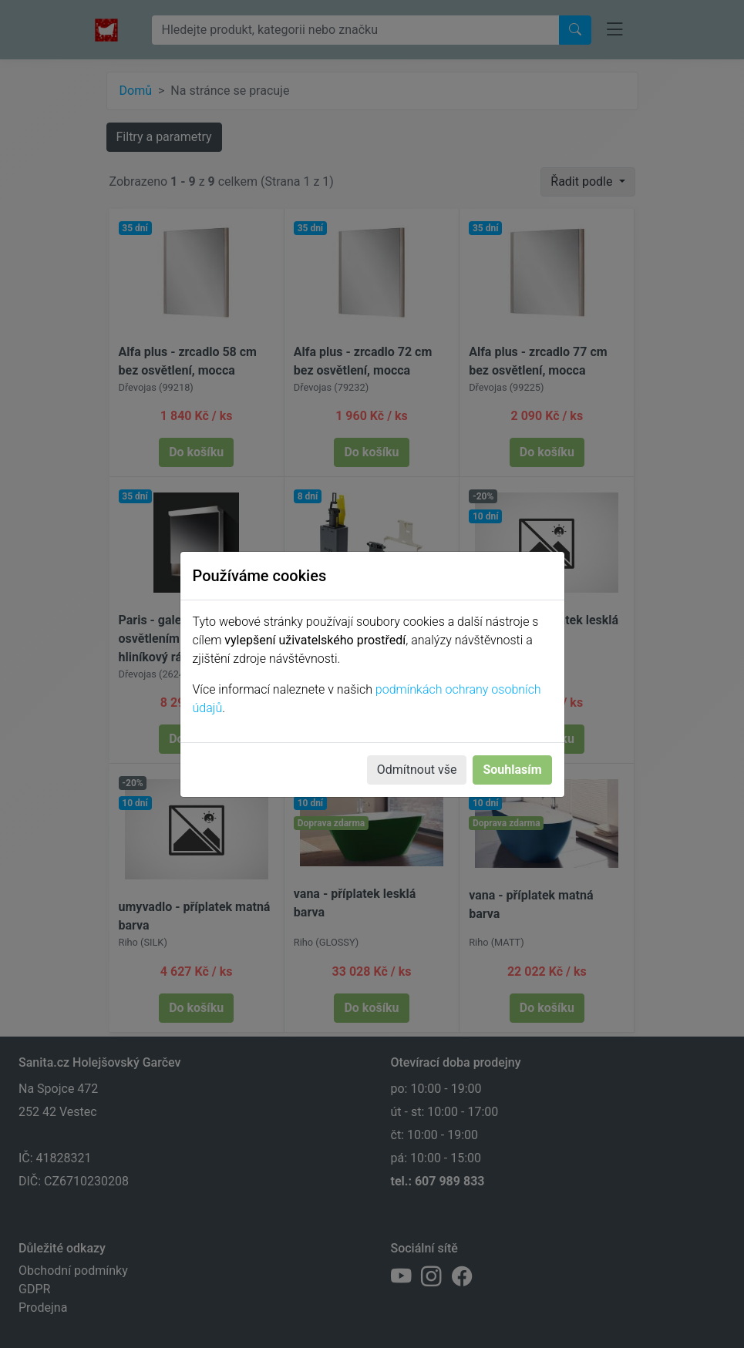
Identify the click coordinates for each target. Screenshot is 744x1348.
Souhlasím (512, 769)
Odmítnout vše (417, 769)
